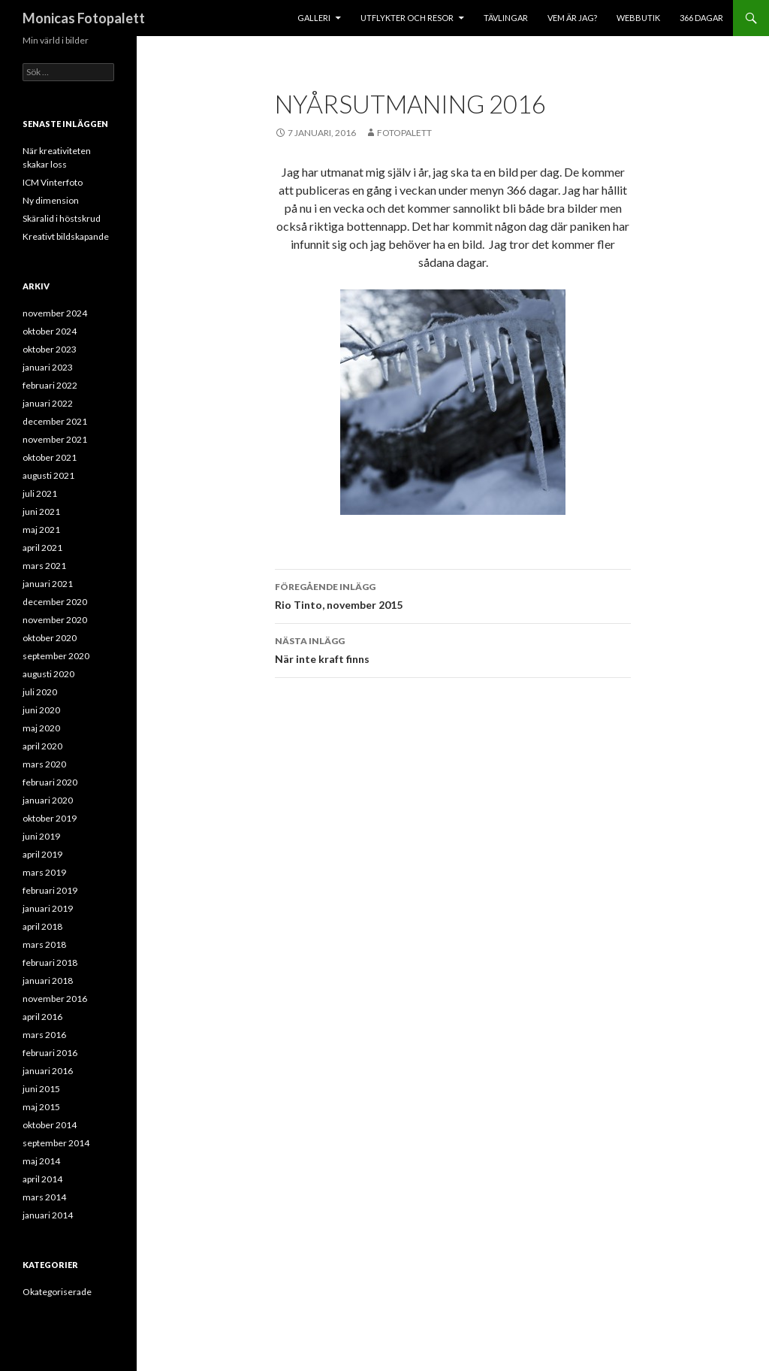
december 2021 (55, 421)
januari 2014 (48, 1215)
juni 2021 (41, 511)
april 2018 (42, 926)
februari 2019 (50, 890)
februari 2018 (50, 962)
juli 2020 (40, 692)
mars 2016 (44, 1034)
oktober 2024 (50, 331)
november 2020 (55, 619)
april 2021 (42, 547)
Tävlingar (506, 18)
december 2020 (55, 601)
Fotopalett (404, 132)
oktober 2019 (50, 818)
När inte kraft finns (453, 648)
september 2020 (56, 655)
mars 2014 (44, 1197)
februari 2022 (50, 385)
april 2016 (42, 1016)
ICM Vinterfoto (53, 182)
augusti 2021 (48, 475)
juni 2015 (41, 1088)
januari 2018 (48, 980)
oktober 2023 (50, 349)
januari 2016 (48, 1070)
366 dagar (701, 18)
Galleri (313, 18)
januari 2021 (48, 583)
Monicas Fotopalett (84, 18)
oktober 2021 (50, 457)
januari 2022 (48, 403)
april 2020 (42, 746)
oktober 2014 (50, 1124)
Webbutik (638, 18)
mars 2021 (44, 565)
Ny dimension (51, 200)
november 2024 (55, 313)
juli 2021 (40, 493)
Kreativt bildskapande (66, 236)
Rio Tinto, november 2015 (453, 594)
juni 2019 (41, 836)
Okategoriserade (57, 1291)
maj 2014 (41, 1161)
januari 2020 (48, 800)
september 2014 (56, 1143)
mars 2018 (44, 944)
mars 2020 (44, 764)
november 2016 (55, 998)
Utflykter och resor (407, 18)
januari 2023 (48, 367)
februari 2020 (50, 782)
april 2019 (42, 854)
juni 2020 (41, 710)
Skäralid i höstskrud (62, 218)
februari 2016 (50, 1052)
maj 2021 (41, 529)
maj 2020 (41, 728)
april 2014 (42, 1179)
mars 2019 (44, 872)
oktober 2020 (50, 637)
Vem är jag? (572, 18)
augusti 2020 (48, 673)
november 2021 (55, 439)
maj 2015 (41, 1106)
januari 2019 (48, 908)
